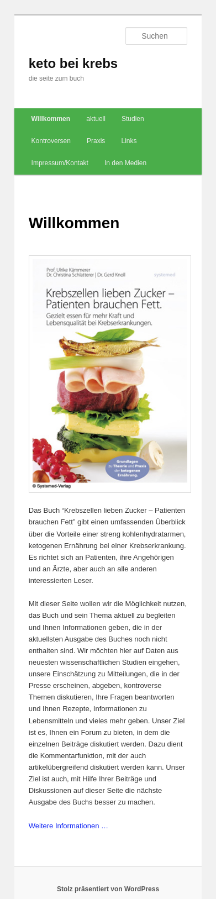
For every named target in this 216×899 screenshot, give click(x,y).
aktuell (96, 119)
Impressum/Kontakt (59, 163)
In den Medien (125, 163)
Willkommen (51, 119)
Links (128, 141)
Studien (133, 119)
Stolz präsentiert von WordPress (108, 889)
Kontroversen (51, 141)
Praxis (96, 141)
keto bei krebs (73, 63)
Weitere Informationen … (68, 826)
